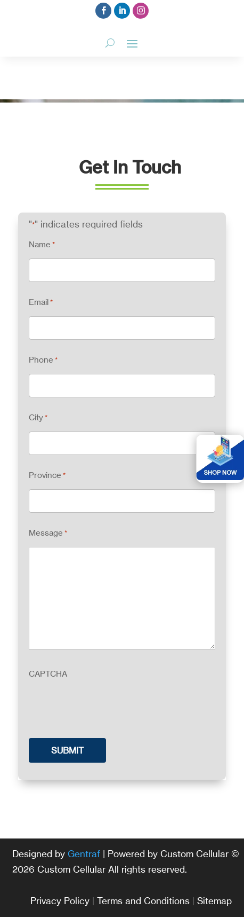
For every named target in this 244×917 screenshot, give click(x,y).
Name (42, 245)
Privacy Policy (60, 900)
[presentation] (110, 709)
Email (41, 302)
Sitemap (214, 900)
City (38, 418)
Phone (43, 360)
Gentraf (84, 853)
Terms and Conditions (143, 900)
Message (48, 533)
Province (47, 475)
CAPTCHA (48, 674)
